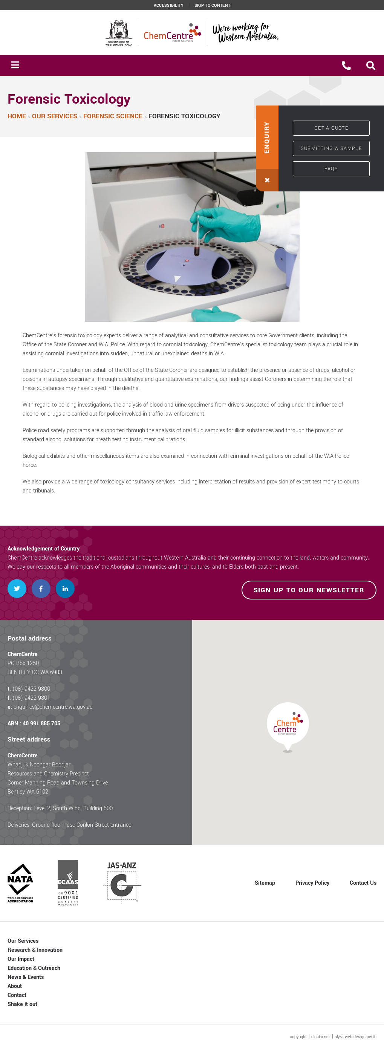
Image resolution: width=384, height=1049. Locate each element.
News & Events (26, 977)
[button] (370, 65)
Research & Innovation (35, 950)
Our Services (23, 941)
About (15, 986)
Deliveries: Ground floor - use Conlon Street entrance (69, 825)
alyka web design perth (355, 1037)
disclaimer (320, 1037)
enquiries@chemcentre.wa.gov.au (53, 707)
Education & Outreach (34, 968)
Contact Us (363, 883)
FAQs (331, 168)
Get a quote (331, 128)
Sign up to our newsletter (309, 590)
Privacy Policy (312, 883)
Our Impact (21, 959)
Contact (17, 995)
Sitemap (265, 883)
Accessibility (169, 5)
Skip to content (212, 5)
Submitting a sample (331, 148)
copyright (298, 1037)
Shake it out (22, 1004)
